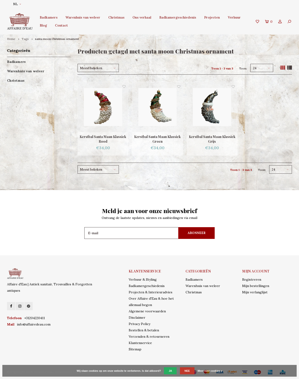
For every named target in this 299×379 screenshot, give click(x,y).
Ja (170, 370)
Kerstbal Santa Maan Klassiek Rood (103, 139)
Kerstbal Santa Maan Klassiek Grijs (212, 139)
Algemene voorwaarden (147, 311)
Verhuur (234, 17)
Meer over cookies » (210, 370)
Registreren (251, 279)
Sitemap (135, 349)
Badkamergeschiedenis (177, 17)
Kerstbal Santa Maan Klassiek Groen (157, 139)
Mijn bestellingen (255, 286)
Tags (25, 39)
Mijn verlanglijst (255, 292)
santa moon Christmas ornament (57, 39)
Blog (43, 25)
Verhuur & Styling (143, 279)
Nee (187, 370)
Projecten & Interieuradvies (150, 292)
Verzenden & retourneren (149, 336)
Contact (61, 25)
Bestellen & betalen (144, 330)
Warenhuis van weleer (83, 17)
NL (17, 4)
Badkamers (49, 17)
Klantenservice (140, 343)
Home (11, 39)
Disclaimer (137, 317)
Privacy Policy (139, 324)
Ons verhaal (141, 17)
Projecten (212, 17)
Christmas (116, 17)
